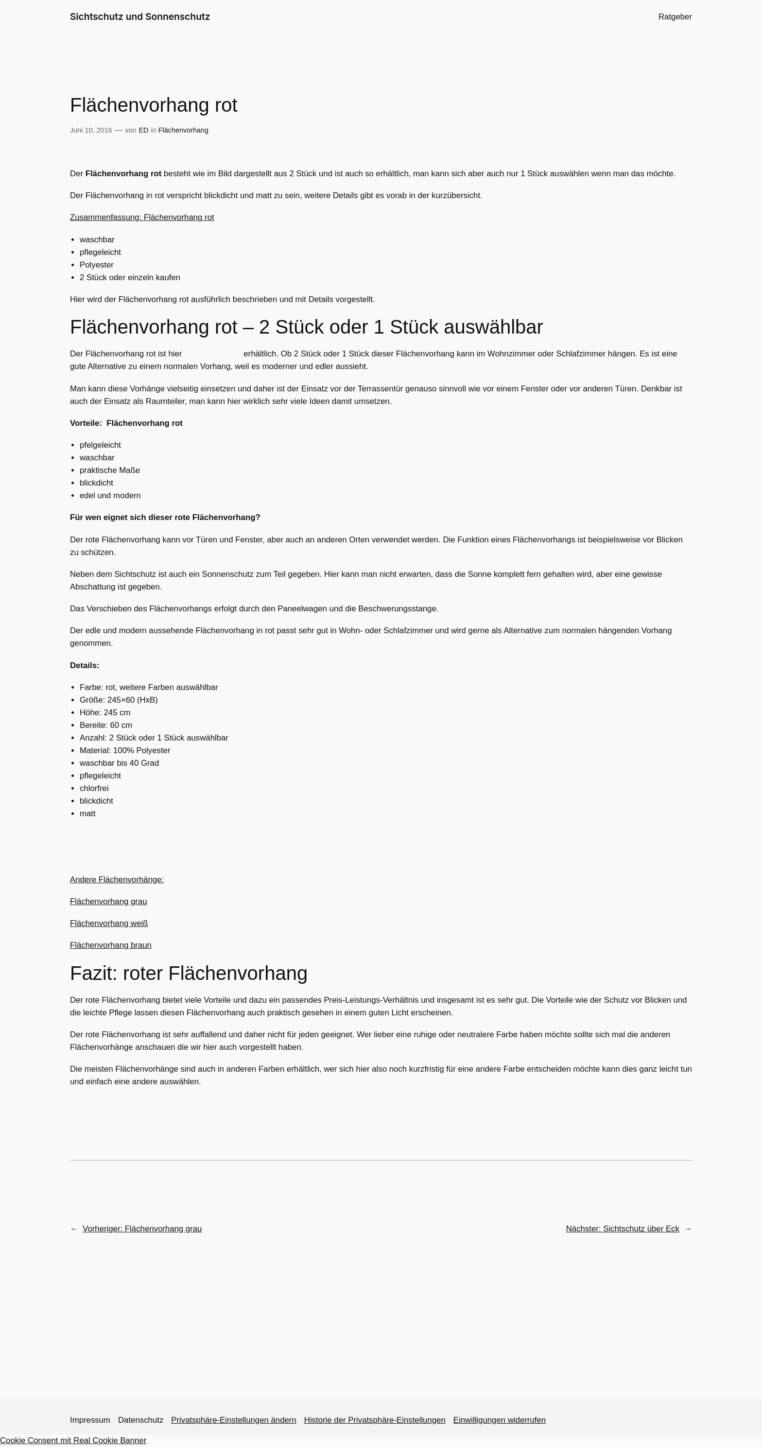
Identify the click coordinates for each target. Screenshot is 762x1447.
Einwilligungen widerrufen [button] (499, 1420)
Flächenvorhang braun (111, 945)
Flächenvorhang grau (108, 901)
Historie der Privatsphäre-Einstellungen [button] (375, 1420)
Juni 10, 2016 (91, 130)
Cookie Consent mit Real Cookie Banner (73, 1440)
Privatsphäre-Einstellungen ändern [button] (233, 1420)
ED (144, 130)
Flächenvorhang (183, 130)
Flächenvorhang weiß (109, 923)
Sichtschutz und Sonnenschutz (140, 16)
